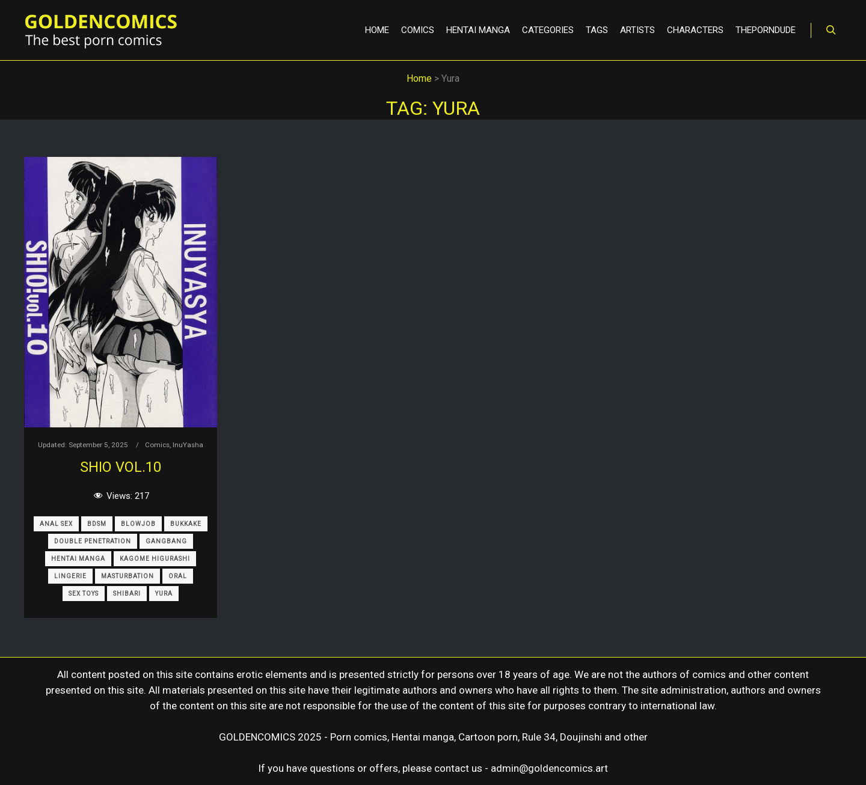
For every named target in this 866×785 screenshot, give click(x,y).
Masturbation (127, 576)
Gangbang (166, 541)
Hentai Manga (78, 558)
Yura (164, 593)
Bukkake (185, 524)
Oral (177, 576)
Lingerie (70, 576)
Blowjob (138, 524)
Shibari (127, 593)
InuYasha (188, 445)
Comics (157, 445)
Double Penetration (92, 541)
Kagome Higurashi (155, 558)
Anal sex (56, 524)
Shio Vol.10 (120, 467)
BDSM (96, 524)
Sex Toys (84, 593)
